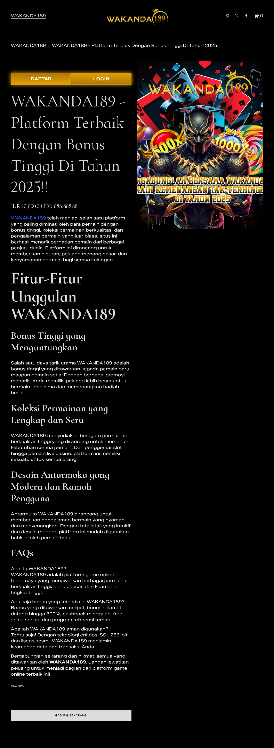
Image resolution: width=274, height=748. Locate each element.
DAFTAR (41, 79)
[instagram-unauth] (227, 16)
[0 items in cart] (258, 15)
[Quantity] (25, 695)
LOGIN (101, 79)
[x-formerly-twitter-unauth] (237, 16)
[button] (71, 715)
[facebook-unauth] (246, 16)
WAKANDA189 (28, 15)
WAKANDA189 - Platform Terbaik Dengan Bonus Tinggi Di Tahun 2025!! (136, 45)
